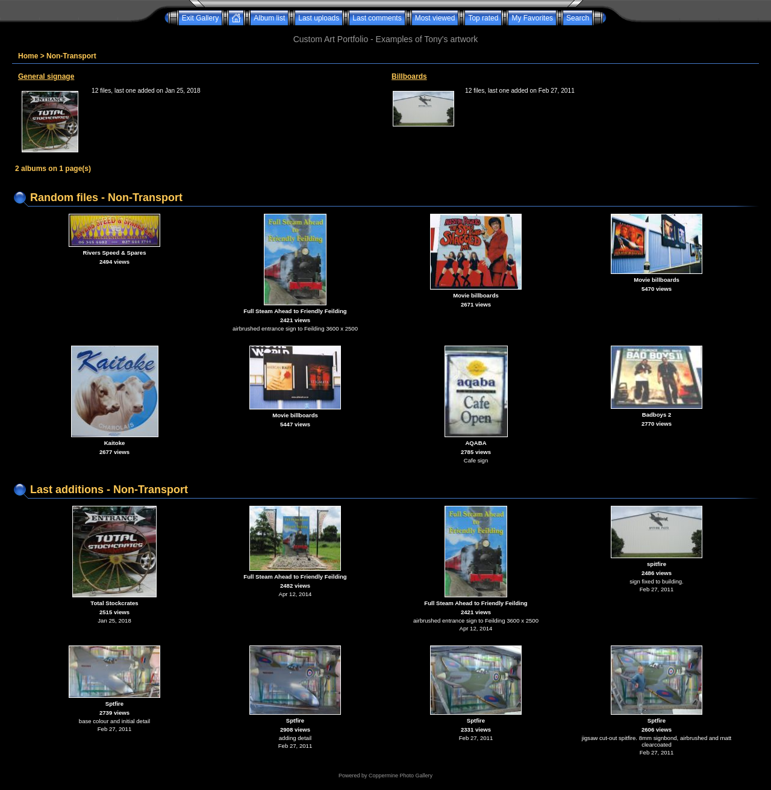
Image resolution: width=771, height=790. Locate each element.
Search (577, 18)
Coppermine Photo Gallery (400, 776)
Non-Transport (71, 56)
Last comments (376, 18)
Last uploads (318, 18)
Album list (269, 18)
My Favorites (532, 18)
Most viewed (435, 18)
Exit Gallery (200, 18)
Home (28, 56)
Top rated (483, 18)
